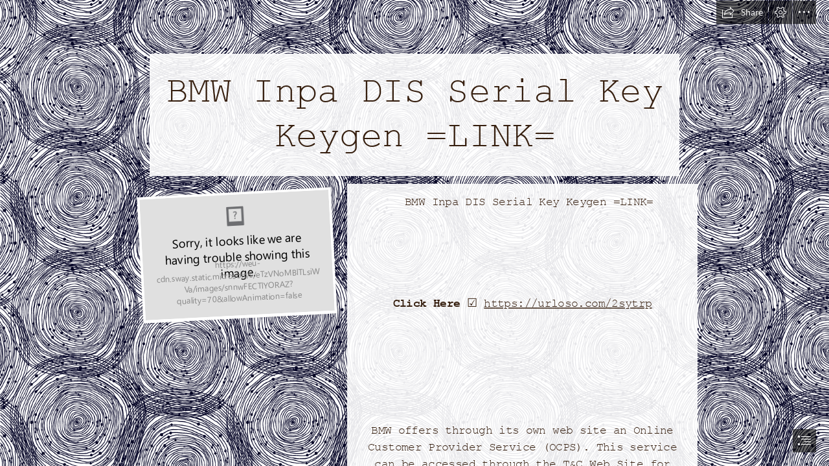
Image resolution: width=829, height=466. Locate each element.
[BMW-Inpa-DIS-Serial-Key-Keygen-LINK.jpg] (235, 254)
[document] (414, 233)
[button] (742, 12)
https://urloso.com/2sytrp (568, 303)
